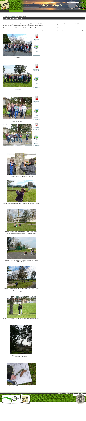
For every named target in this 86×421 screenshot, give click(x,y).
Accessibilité (67, 393)
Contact (74, 393)
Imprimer (82, 390)
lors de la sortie (36, 55)
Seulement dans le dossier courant (76, 4)
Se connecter (81, 393)
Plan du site (59, 393)
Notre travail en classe (30, 11)
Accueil (5, 11)
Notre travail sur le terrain (16, 11)
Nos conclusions (41, 11)
